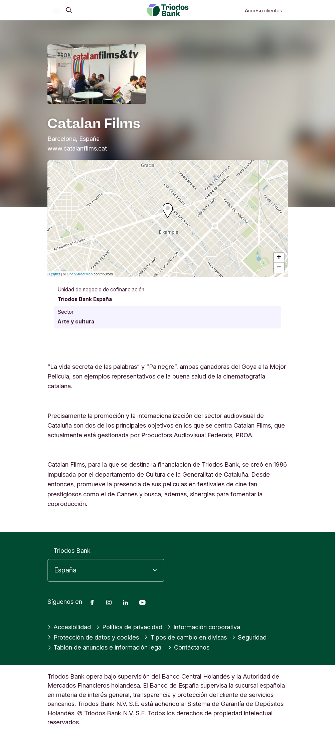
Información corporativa (203, 627)
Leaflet (54, 274)
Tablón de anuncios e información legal (105, 647)
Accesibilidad (69, 627)
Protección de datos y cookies (93, 637)
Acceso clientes (263, 10)
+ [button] (279, 258)
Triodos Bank (72, 550)
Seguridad (249, 637)
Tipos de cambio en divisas (185, 637)
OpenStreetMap (80, 274)
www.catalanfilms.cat (77, 148)
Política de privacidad (129, 627)
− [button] (279, 268)
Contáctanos (188, 647)
